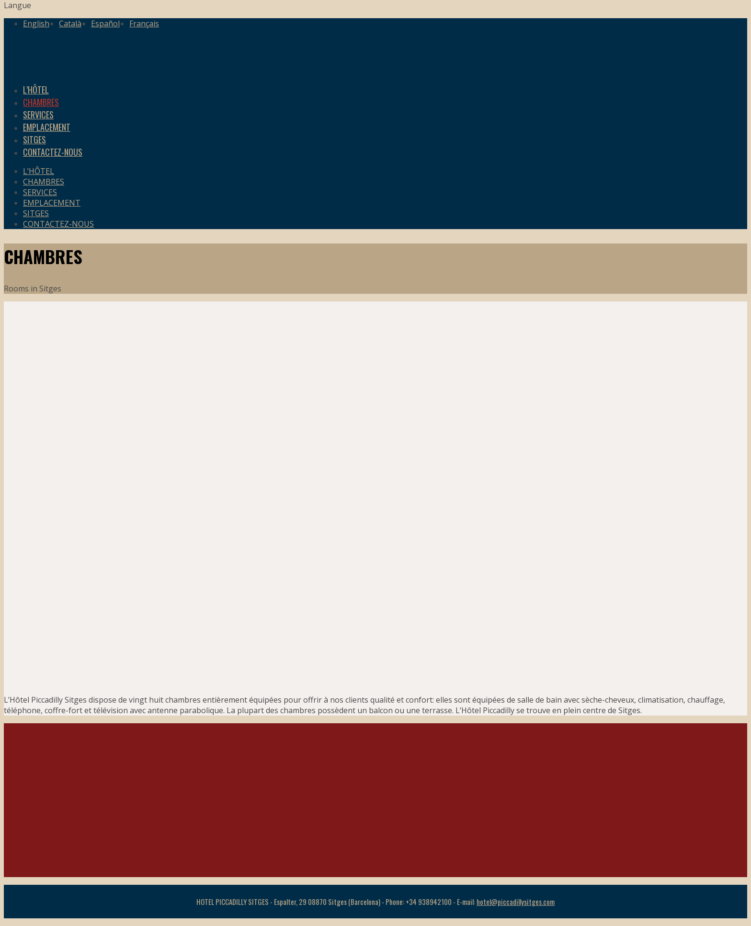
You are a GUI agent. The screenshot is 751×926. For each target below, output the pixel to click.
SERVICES (40, 192)
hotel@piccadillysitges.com (516, 901)
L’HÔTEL (38, 171)
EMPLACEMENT (51, 202)
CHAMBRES (43, 181)
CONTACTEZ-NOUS (52, 152)
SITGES (36, 213)
